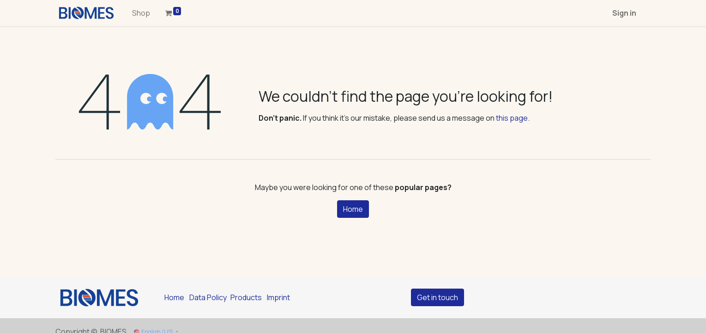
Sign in (624, 13)
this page (512, 118)
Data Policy (208, 297)
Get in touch (437, 297)
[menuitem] (141, 13)
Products (246, 297)
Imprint (278, 297)
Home (353, 209)
